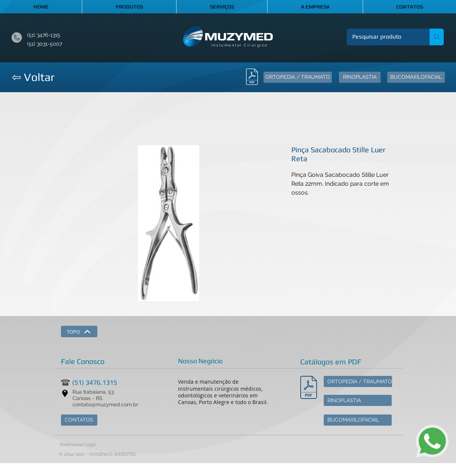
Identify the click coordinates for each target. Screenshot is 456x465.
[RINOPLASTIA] (360, 77)
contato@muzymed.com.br (105, 404)
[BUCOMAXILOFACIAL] (416, 77)
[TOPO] (79, 331)
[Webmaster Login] (78, 445)
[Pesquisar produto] (383, 37)
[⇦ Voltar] (33, 77)
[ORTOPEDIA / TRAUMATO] (297, 77)
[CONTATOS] (79, 420)
